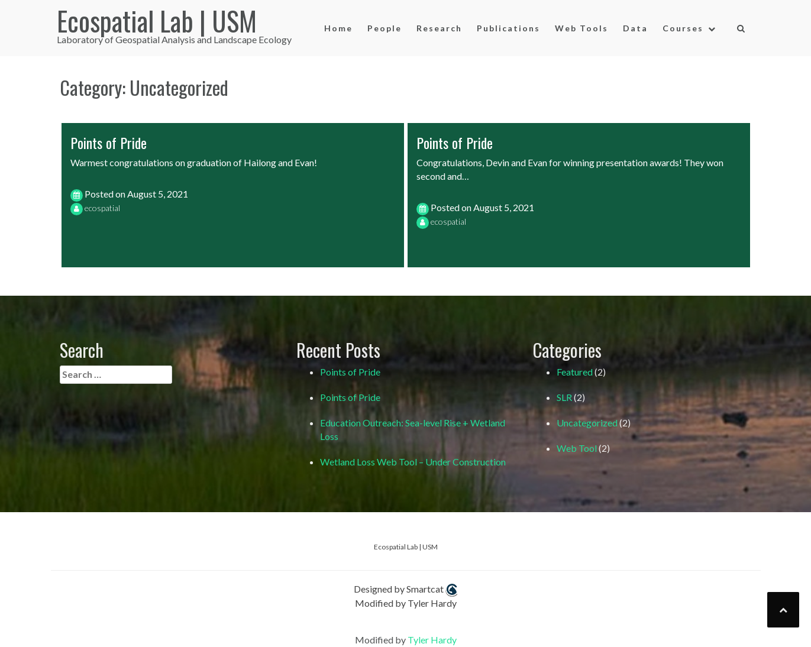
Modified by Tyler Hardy (406, 603)
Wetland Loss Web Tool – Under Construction (413, 461)
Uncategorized (587, 422)
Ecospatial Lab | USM (157, 20)
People (384, 28)
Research (439, 28)
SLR (564, 397)
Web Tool (577, 448)
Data (635, 28)
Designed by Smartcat (405, 590)
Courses (683, 28)
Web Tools (581, 28)
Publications (508, 28)
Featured (575, 371)
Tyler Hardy (432, 639)
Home (338, 28)
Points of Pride (108, 142)
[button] (741, 28)
